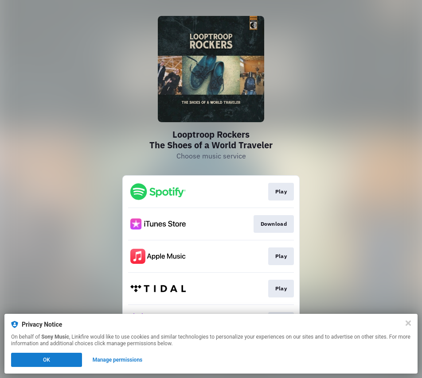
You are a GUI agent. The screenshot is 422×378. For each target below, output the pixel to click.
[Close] (408, 323)
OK (46, 360)
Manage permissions (118, 360)
